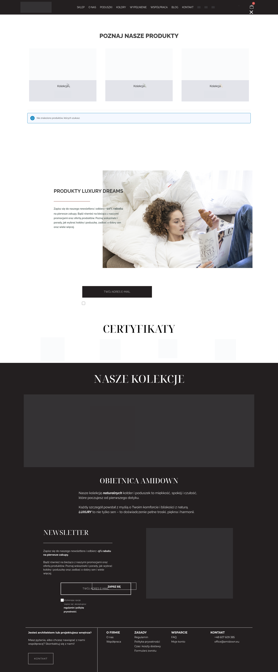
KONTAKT (187, 7)
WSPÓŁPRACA (159, 7)
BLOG (174, 7)
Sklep (81, 7)
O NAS (92, 7)
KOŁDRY (121, 7)
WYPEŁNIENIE (138, 7)
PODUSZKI (106, 7)
